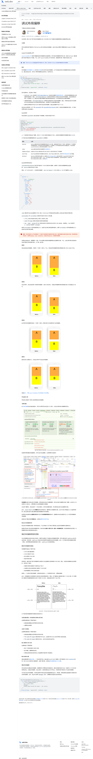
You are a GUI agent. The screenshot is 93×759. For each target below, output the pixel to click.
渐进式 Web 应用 (37, 8)
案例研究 (53, 1)
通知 (49, 8)
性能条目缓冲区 (59, 95)
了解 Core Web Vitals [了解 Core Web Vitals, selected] (21, 8)
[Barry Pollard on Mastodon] (47, 33)
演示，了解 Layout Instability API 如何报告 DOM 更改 (36, 393)
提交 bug (62, 744)
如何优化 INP (56, 8)
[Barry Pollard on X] (43, 33)
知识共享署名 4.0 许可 (39, 698)
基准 (32, 1)
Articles (4, 5)
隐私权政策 (24, 758)
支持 (36, 62)
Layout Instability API (27, 56)
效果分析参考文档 (44, 519)
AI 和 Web (4, 8)
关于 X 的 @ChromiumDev (85, 744)
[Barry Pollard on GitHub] (45, 33)
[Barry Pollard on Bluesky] (48, 33)
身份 (30, 8)
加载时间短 (11, 8)
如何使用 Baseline (40, 1)
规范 (46, 158)
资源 (30, 19)
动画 (75, 8)
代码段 (39, 70)
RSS (82, 752)
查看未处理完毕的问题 (64, 746)
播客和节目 (73, 750)
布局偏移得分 (47, 149)
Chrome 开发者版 (74, 744)
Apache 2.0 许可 (59, 698)
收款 (45, 8)
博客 (48, 1)
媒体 (87, 8)
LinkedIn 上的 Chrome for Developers (86, 750)
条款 (20, 758)
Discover (26, 1)
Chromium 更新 (74, 746)
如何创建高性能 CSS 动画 (55, 661)
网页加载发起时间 (66, 153)
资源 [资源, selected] (19, 1)
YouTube (83, 747)
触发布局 (32, 659)
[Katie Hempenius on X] (28, 33)
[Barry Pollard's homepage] (50, 33)
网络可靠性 (64, 8)
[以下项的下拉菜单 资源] (21, 1)
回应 (70, 8)
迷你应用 (81, 8)
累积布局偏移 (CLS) (30, 70)
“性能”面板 (25, 406)
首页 (22, 19)
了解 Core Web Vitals (37, 19)
